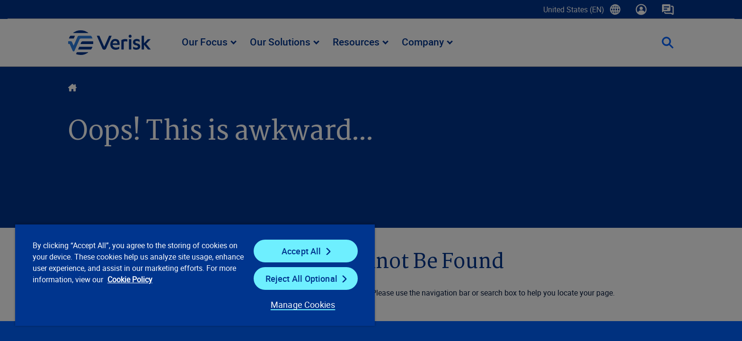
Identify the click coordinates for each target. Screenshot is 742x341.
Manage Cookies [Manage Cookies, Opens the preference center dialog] (303, 304)
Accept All (301, 251)
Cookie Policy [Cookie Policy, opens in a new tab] (129, 279)
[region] (195, 275)
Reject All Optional (301, 278)
